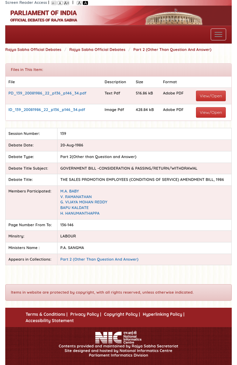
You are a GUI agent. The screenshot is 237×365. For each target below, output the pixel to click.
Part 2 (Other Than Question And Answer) (172, 49)
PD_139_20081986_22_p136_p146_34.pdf (47, 93)
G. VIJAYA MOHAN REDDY (83, 202)
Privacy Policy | (85, 314)
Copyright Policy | (122, 314)
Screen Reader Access (26, 2)
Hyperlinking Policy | (163, 314)
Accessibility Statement (50, 320)
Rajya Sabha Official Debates (33, 49)
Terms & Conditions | (46, 314)
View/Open (211, 95)
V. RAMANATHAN (76, 196)
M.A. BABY (69, 191)
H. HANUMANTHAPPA (80, 213)
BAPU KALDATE (74, 207)
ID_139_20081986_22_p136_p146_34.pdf (46, 109)
